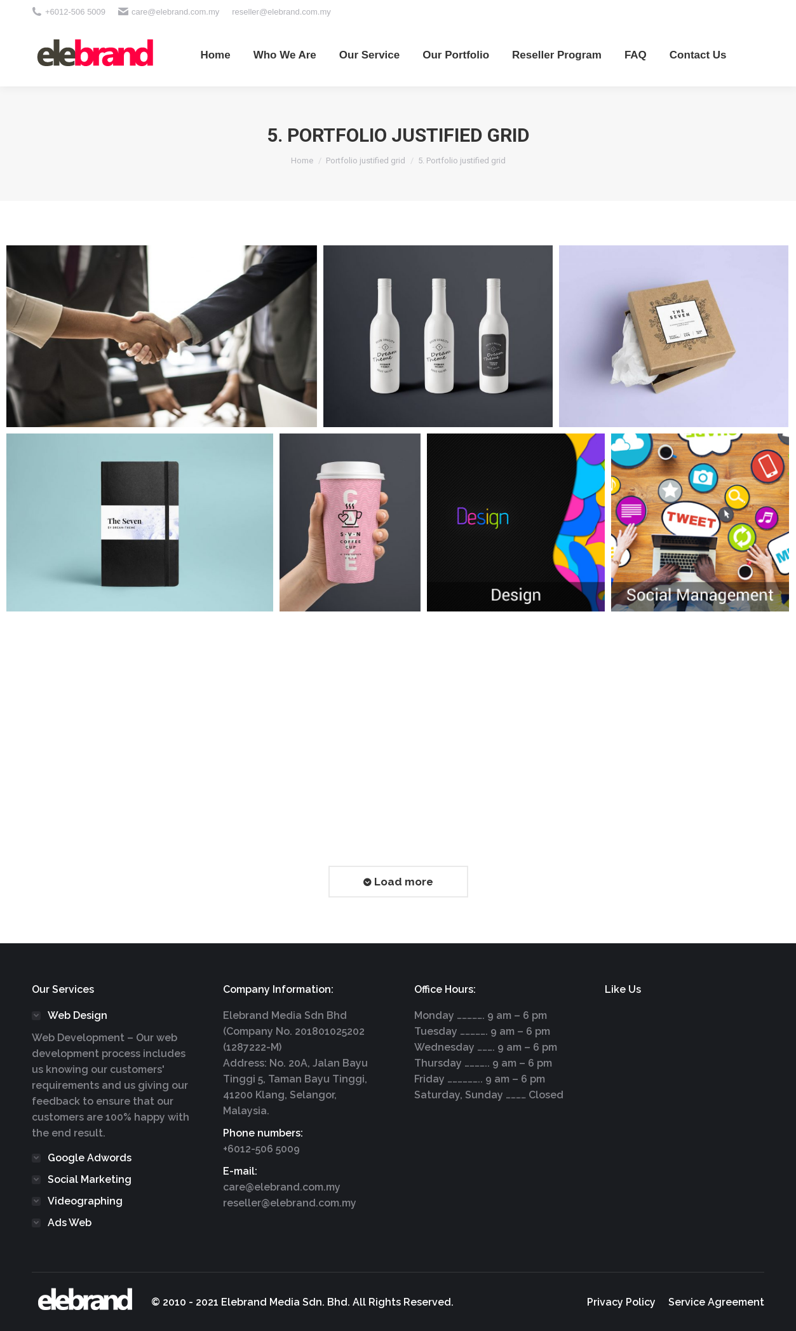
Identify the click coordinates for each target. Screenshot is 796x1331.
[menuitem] (215, 54)
